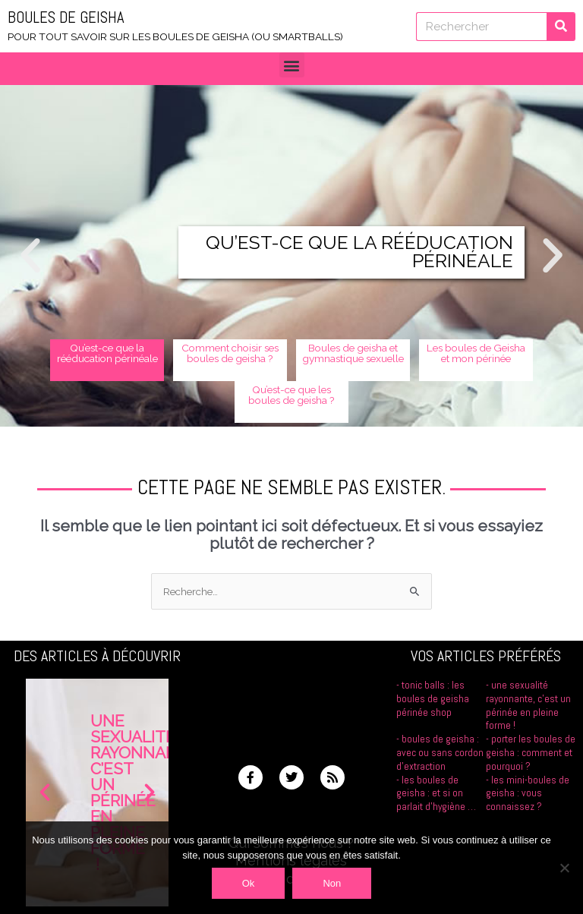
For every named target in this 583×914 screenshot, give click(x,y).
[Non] (564, 867)
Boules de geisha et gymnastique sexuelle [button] (353, 353)
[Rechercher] (561, 26)
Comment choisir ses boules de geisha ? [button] (230, 353)
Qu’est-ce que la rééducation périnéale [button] (107, 353)
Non (332, 883)
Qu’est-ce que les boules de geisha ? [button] (291, 394)
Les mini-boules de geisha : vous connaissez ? (527, 794)
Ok (248, 883)
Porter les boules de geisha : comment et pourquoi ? (530, 753)
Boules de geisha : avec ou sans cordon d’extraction (440, 753)
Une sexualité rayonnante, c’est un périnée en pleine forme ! (528, 705)
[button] (291, 64)
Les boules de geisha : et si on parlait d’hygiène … (436, 794)
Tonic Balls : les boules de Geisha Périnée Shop (432, 699)
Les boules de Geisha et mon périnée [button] (476, 353)
